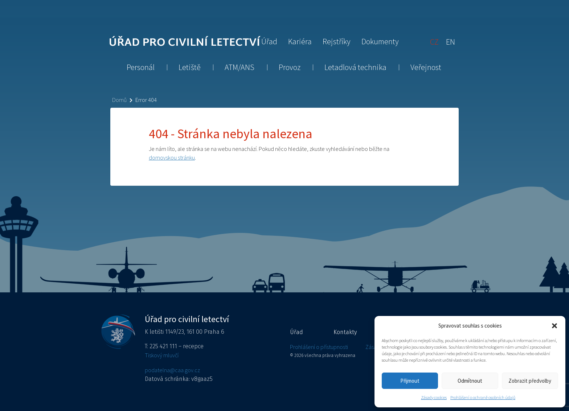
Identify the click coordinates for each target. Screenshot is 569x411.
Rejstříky (337, 41)
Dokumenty (380, 41)
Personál (141, 67)
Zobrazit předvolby (529, 380)
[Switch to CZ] (434, 41)
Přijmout (409, 380)
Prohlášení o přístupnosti (319, 346)
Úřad (269, 41)
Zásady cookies (434, 397)
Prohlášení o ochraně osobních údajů (482, 397)
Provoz (289, 67)
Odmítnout (470, 380)
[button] (554, 325)
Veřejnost (425, 67)
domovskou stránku (172, 157)
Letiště (190, 67)
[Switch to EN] (450, 41)
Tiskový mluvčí (162, 355)
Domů (119, 99)
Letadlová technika (355, 67)
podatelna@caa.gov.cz (172, 370)
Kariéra (300, 41)
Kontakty (345, 332)
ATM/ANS (239, 67)
